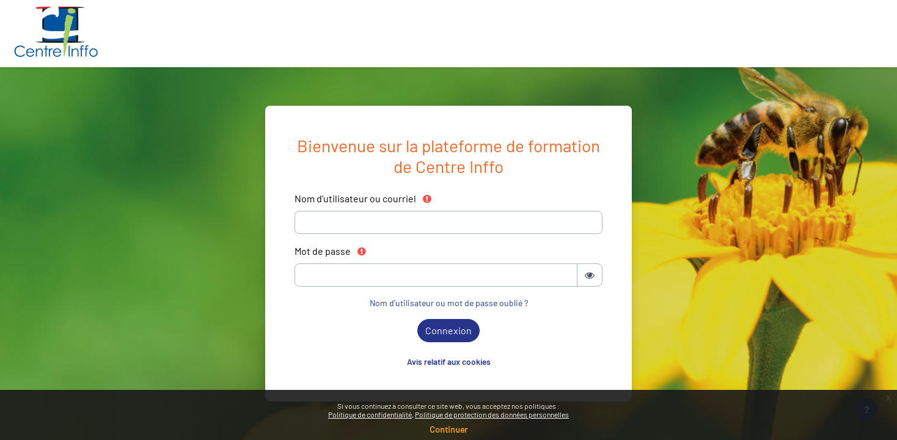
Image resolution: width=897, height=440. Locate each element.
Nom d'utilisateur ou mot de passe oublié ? (449, 303)
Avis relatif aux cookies (449, 361)
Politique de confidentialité (370, 414)
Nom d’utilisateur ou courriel (364, 198)
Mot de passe (331, 251)
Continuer (448, 429)
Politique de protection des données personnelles (492, 414)
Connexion (448, 330)
